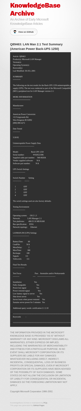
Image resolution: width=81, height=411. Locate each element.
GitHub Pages (38, 405)
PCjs (45, 403)
